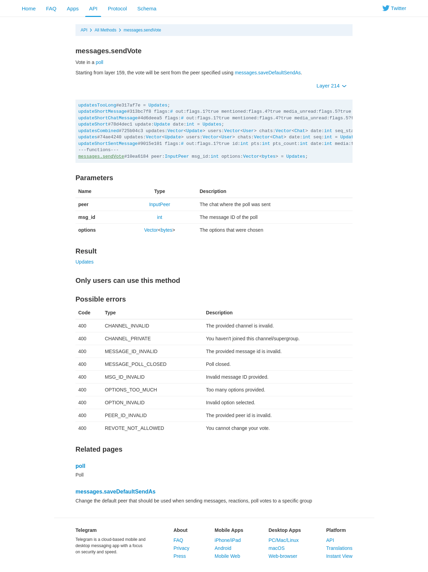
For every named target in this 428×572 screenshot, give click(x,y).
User (248, 130)
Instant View (339, 556)
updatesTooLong (97, 105)
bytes (269, 156)
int (190, 124)
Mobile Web (227, 556)
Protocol (117, 8)
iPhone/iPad (228, 540)
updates (87, 137)
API (93, 8)
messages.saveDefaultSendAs (268, 72)
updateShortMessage (102, 111)
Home (29, 8)
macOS (276, 548)
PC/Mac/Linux (283, 540)
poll (99, 62)
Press (179, 556)
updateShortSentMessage (108, 143)
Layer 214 (331, 86)
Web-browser (282, 556)
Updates (158, 105)
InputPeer (177, 156)
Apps (73, 8)
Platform (336, 530)
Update (162, 124)
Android (223, 548)
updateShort (93, 124)
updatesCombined (98, 130)
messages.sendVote (142, 30)
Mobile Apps (229, 530)
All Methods (105, 30)
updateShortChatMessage (108, 118)
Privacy (181, 548)
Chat (299, 130)
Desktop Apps (284, 530)
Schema (146, 8)
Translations (339, 548)
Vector (175, 130)
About (180, 530)
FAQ (51, 8)
